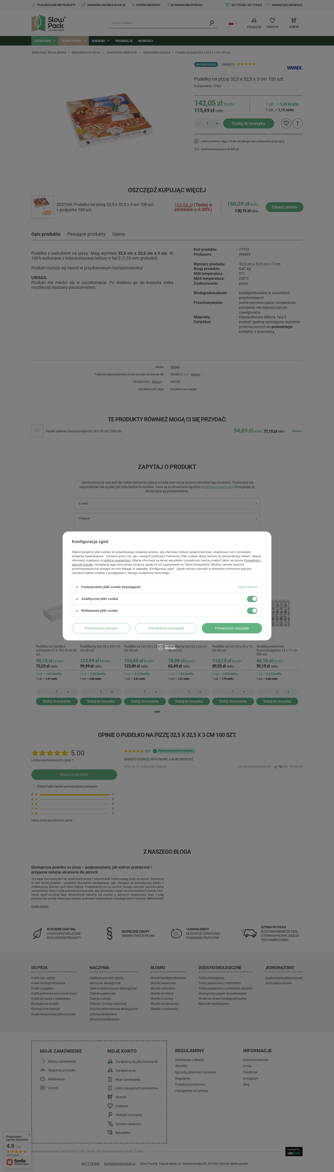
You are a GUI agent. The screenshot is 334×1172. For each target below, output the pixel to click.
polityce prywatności (117, 560)
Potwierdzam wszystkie (232, 628)
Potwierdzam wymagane (166, 628)
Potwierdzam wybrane (101, 628)
